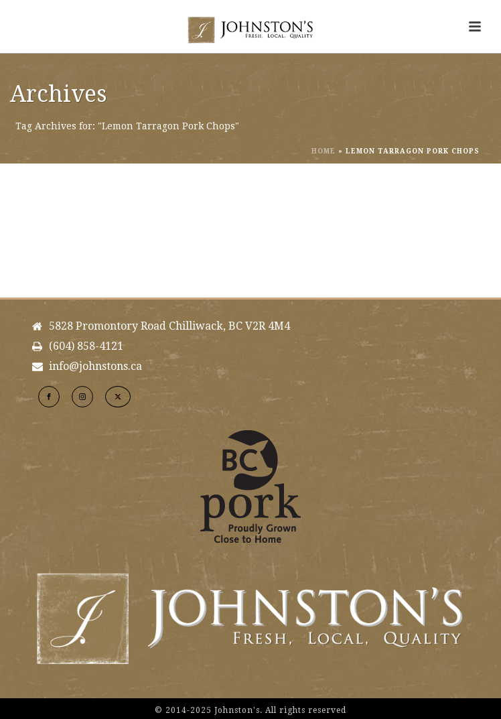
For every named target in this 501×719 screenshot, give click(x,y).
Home (323, 151)
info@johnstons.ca (95, 367)
